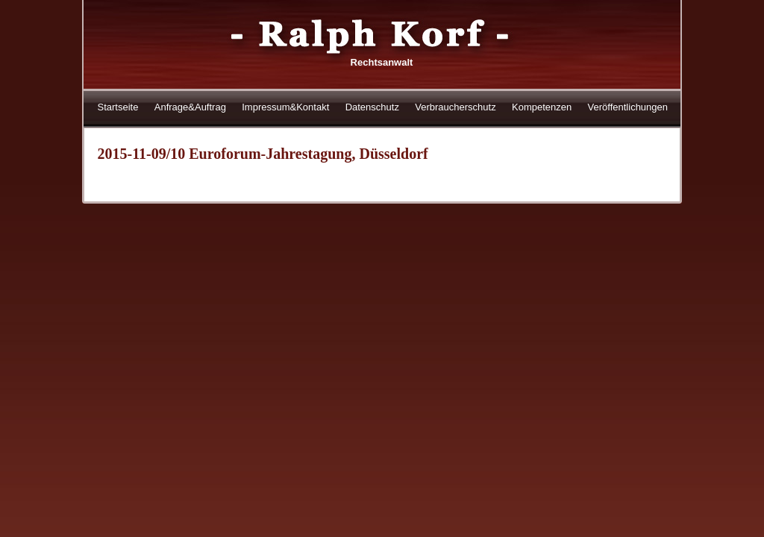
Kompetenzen (542, 107)
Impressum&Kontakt (285, 107)
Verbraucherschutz (455, 107)
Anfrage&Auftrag (190, 107)
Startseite (118, 107)
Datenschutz (372, 107)
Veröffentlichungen (628, 107)
